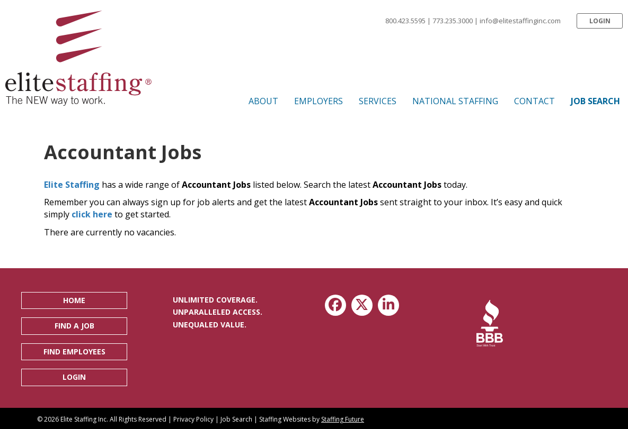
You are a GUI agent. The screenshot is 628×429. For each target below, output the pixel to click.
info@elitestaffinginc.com (520, 20)
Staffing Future (342, 419)
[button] (600, 21)
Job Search (236, 419)
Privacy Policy (193, 419)
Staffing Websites (285, 419)
